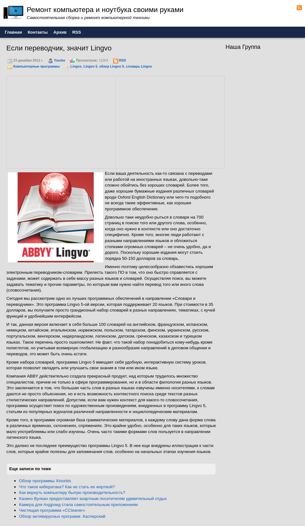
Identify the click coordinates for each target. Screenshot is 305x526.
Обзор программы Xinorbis (45, 480)
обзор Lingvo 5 (111, 66)
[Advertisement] (61, 121)
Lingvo (76, 66)
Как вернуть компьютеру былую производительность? (72, 492)
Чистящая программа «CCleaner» (52, 510)
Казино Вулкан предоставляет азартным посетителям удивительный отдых (93, 498)
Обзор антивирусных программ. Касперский (62, 516)
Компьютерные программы (36, 66)
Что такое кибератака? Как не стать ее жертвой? (67, 486)
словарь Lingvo (139, 66)
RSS (122, 60)
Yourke (59, 60)
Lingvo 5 (91, 66)
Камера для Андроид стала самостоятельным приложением (78, 504)
